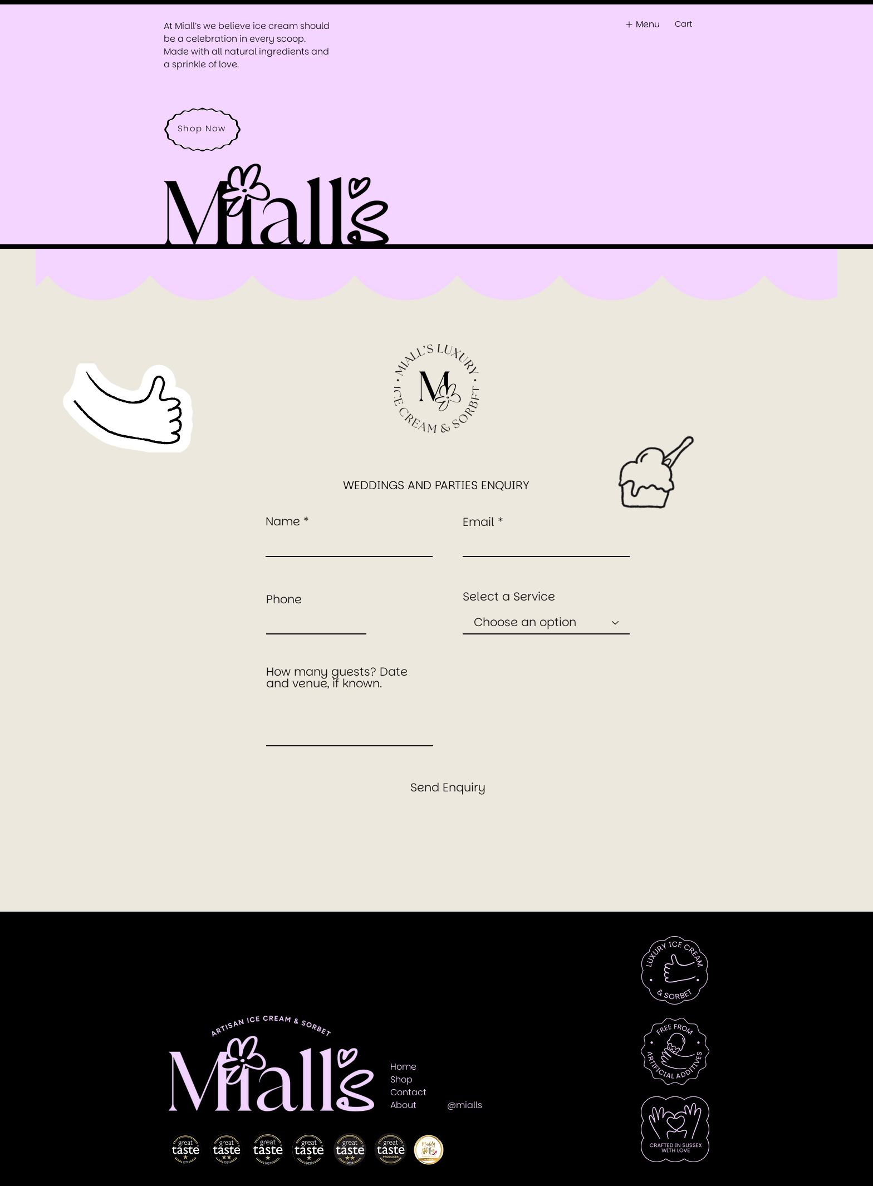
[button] (690, 24)
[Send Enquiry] (448, 787)
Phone (284, 599)
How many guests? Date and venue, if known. (337, 677)
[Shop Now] (202, 128)
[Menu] (641, 24)
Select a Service (509, 596)
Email (478, 522)
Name (283, 521)
